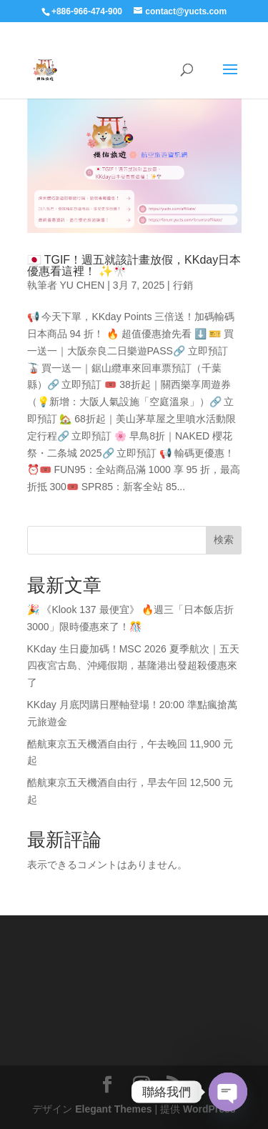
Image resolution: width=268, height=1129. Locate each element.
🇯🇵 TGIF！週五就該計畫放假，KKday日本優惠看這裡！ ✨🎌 (134, 265)
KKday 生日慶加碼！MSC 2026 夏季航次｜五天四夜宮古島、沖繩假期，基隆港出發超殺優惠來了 (133, 666)
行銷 (183, 285)
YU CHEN (81, 285)
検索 (224, 539)
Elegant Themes (113, 1109)
